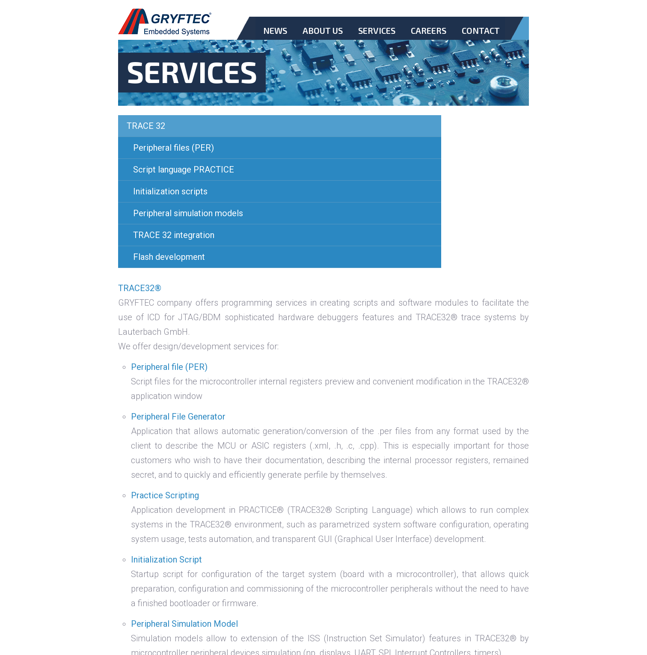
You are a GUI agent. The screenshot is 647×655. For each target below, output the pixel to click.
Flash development (169, 257)
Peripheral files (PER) (173, 148)
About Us (323, 30)
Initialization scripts (170, 191)
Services (376, 30)
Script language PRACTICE (183, 169)
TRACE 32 (146, 126)
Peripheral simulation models (188, 213)
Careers (428, 30)
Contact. (481, 37)
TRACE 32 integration (173, 235)
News (275, 30)
